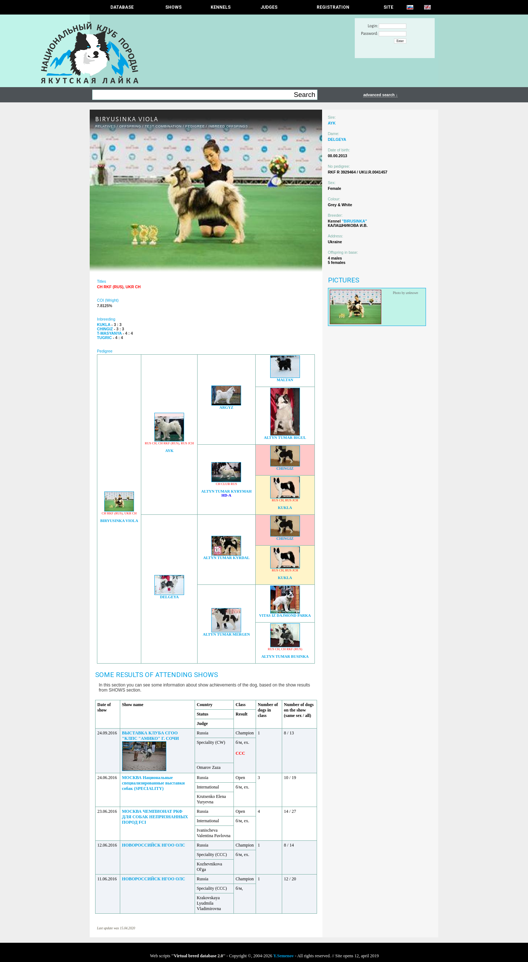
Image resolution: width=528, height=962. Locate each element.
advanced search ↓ (380, 95)
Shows (173, 7)
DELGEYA (169, 597)
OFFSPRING (130, 126)
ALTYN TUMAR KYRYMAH (226, 491)
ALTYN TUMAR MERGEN (226, 634)
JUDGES (268, 7)
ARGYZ (226, 407)
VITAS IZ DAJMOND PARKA (285, 615)
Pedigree (195, 126)
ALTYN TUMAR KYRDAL (226, 558)
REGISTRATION (333, 7)
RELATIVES (105, 126)
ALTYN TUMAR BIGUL (285, 438)
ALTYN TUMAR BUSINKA (285, 657)
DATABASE (122, 7)
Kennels (221, 7)
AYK (169, 451)
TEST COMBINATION (163, 126)
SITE (388, 7)
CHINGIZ (284, 468)
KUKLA (285, 508)
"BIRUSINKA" (354, 221)
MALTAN (285, 380)
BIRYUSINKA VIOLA (119, 521)
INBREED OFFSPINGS (228, 126)
